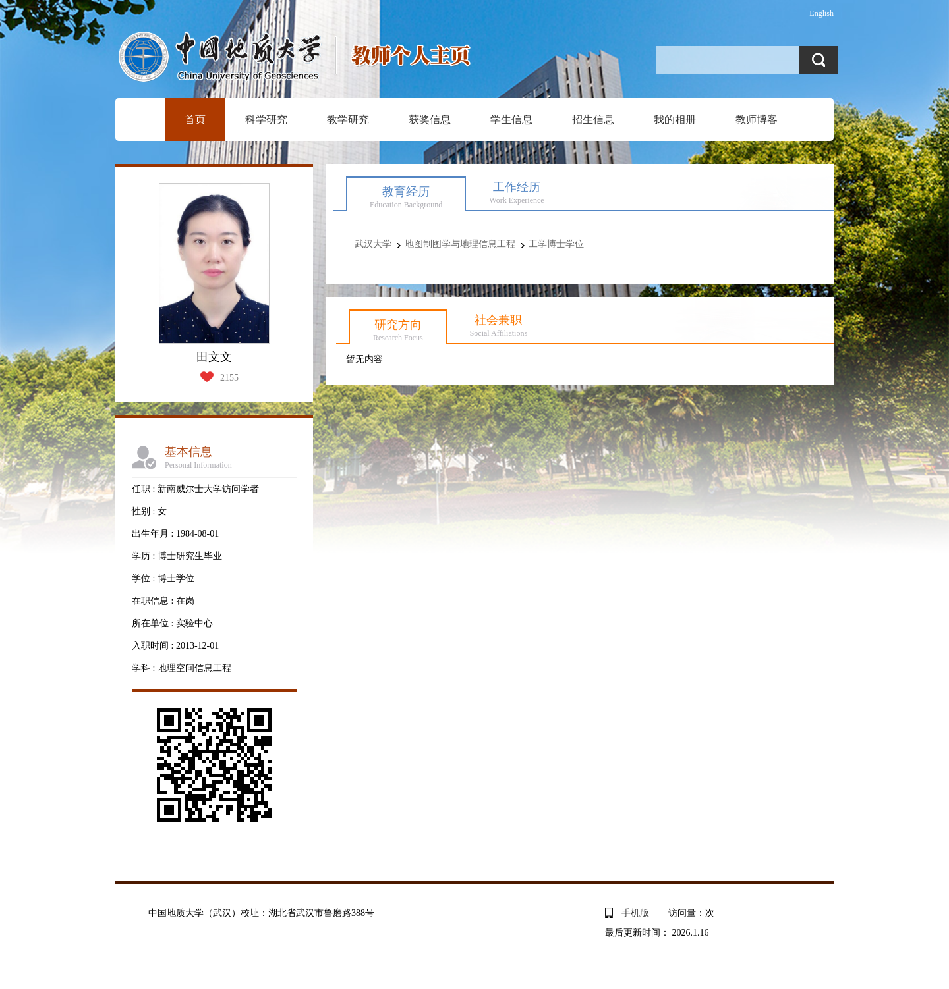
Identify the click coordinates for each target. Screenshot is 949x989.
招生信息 (593, 119)
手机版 (635, 913)
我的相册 (675, 119)
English (821, 13)
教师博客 (756, 119)
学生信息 (511, 119)
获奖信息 (430, 119)
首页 (195, 119)
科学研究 (266, 119)
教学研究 (348, 119)
